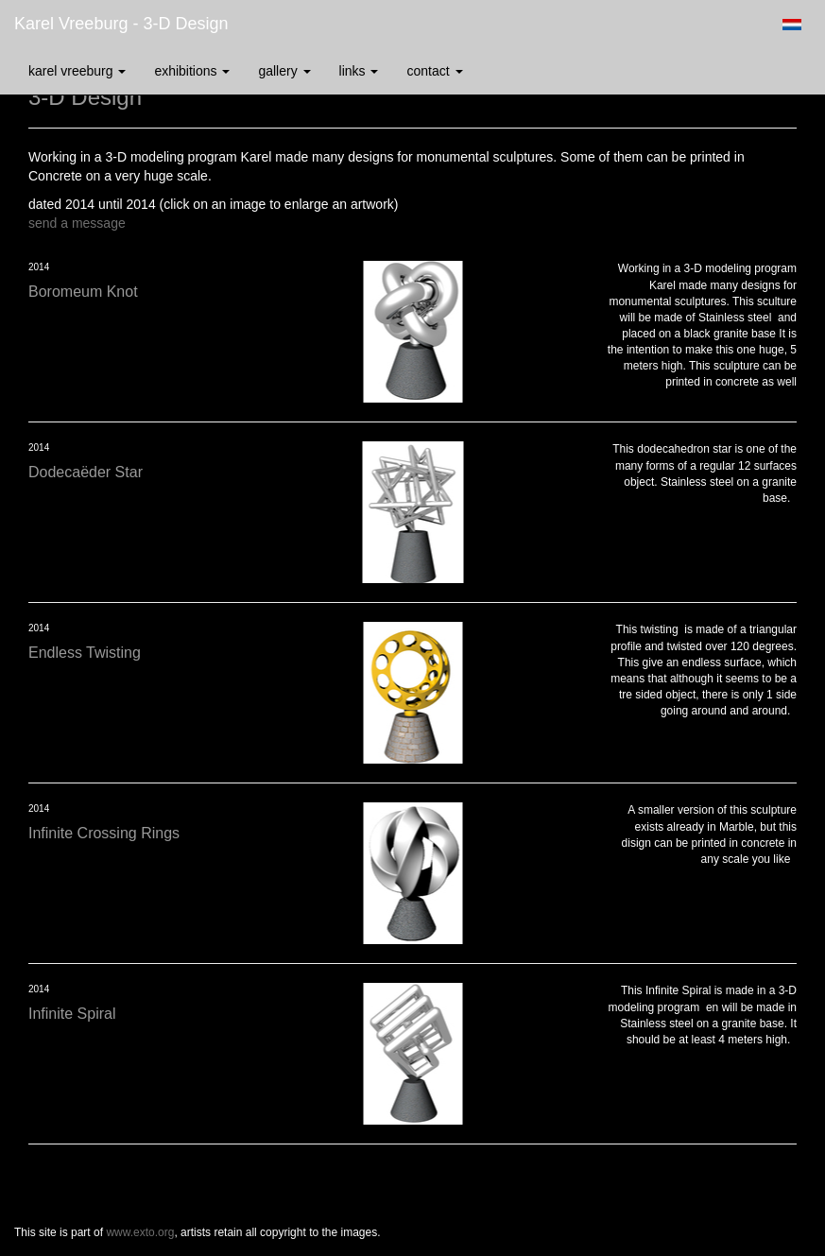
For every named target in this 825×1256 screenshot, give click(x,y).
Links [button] (359, 70)
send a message (77, 223)
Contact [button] (434, 70)
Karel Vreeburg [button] (77, 70)
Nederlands (791, 24)
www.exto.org (140, 1232)
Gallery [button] (284, 70)
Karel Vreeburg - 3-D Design (121, 23)
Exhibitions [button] (192, 70)
